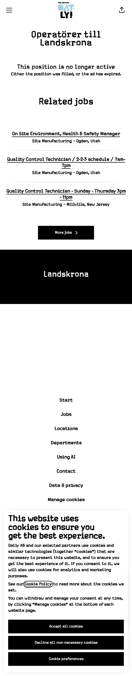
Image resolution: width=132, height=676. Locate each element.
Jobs (66, 414)
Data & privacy (66, 485)
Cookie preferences (66, 659)
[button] (122, 10)
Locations (66, 428)
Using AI (66, 457)
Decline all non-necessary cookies (66, 643)
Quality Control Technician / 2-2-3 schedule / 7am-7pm (66, 163)
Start (66, 400)
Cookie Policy (38, 584)
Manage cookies (66, 499)
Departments (66, 443)
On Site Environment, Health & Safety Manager (66, 134)
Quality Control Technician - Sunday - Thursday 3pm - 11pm (66, 194)
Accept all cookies (66, 626)
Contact (66, 471)
